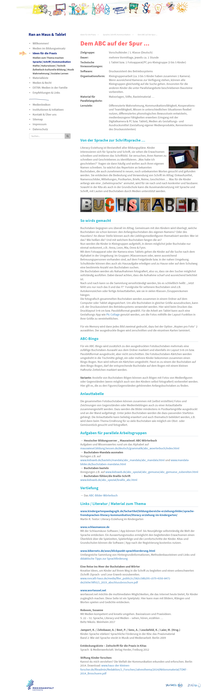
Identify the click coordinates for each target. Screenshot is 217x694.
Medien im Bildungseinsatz (49, 48)
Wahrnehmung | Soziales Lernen (50, 73)
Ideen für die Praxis (88, 34)
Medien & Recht (42, 83)
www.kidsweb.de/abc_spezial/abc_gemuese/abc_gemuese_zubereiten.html (151, 472)
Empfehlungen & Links (46, 92)
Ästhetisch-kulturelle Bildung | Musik (53, 69)
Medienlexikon (41, 104)
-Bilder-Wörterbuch (103, 495)
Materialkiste (40, 78)
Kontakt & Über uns (45, 114)
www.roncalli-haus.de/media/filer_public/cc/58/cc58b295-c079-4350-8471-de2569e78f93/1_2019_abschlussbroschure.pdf (125, 580)
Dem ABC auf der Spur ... (147, 34)
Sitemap (38, 119)
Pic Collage (113, 314)
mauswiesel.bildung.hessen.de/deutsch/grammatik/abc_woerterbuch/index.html (129, 448)
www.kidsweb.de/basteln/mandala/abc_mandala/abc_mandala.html (122, 460)
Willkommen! (41, 43)
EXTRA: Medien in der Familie (50, 87)
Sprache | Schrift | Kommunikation (117, 34)
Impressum (40, 124)
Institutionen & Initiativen (48, 109)
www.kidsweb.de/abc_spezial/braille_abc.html (108, 480)
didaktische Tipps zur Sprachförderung (104, 558)
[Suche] (47, 136)
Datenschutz (40, 129)
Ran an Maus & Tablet (47, 34)
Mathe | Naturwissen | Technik (49, 65)
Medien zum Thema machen (48, 57)
